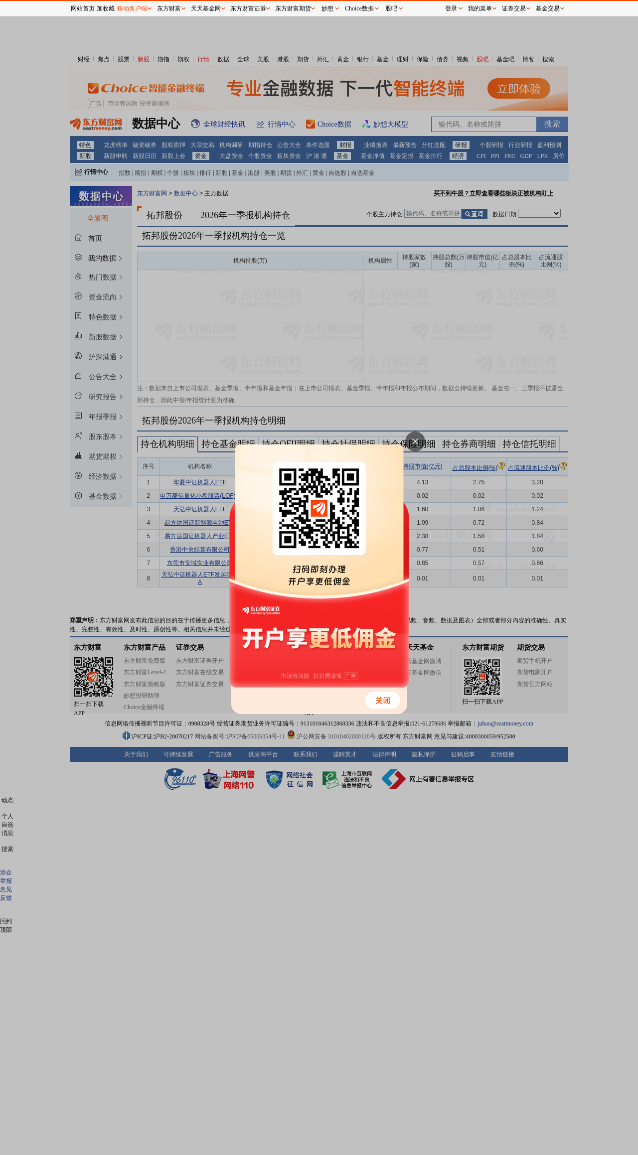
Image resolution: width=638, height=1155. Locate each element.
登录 (451, 8)
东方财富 (169, 8)
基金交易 (548, 8)
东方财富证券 (248, 8)
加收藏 (106, 8)
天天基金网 (206, 8)
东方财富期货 (293, 8)
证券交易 (514, 8)
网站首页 (83, 8)
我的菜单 (480, 8)
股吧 (391, 8)
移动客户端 (132, 8)
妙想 (327, 8)
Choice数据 (359, 8)
